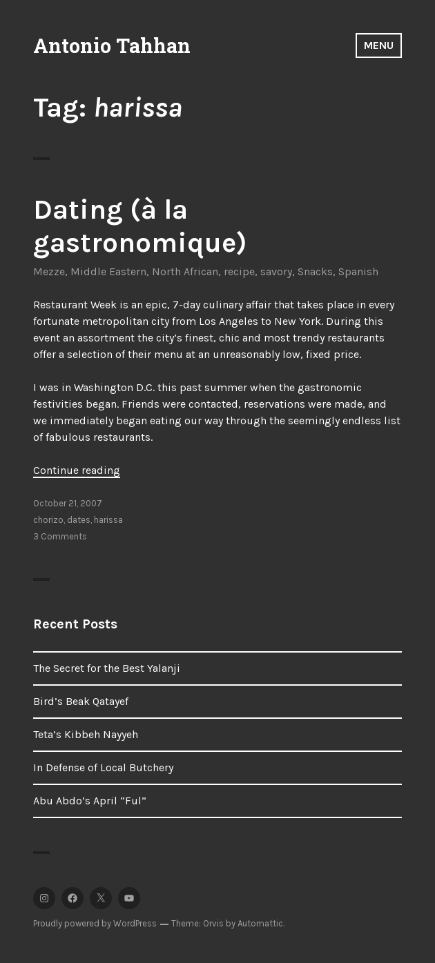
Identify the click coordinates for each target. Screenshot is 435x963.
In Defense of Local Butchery (103, 767)
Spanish (358, 271)
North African (185, 271)
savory (276, 271)
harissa (108, 520)
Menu (379, 45)
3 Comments (60, 536)
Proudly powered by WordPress (95, 923)
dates (78, 520)
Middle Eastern (108, 271)
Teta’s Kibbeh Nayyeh (85, 734)
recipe (239, 271)
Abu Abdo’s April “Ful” (89, 800)
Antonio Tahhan (112, 45)
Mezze (49, 271)
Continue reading (76, 470)
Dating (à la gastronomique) (140, 226)
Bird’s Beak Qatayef (80, 701)
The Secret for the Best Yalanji (106, 668)
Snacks (315, 271)
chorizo (48, 520)
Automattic (260, 923)
